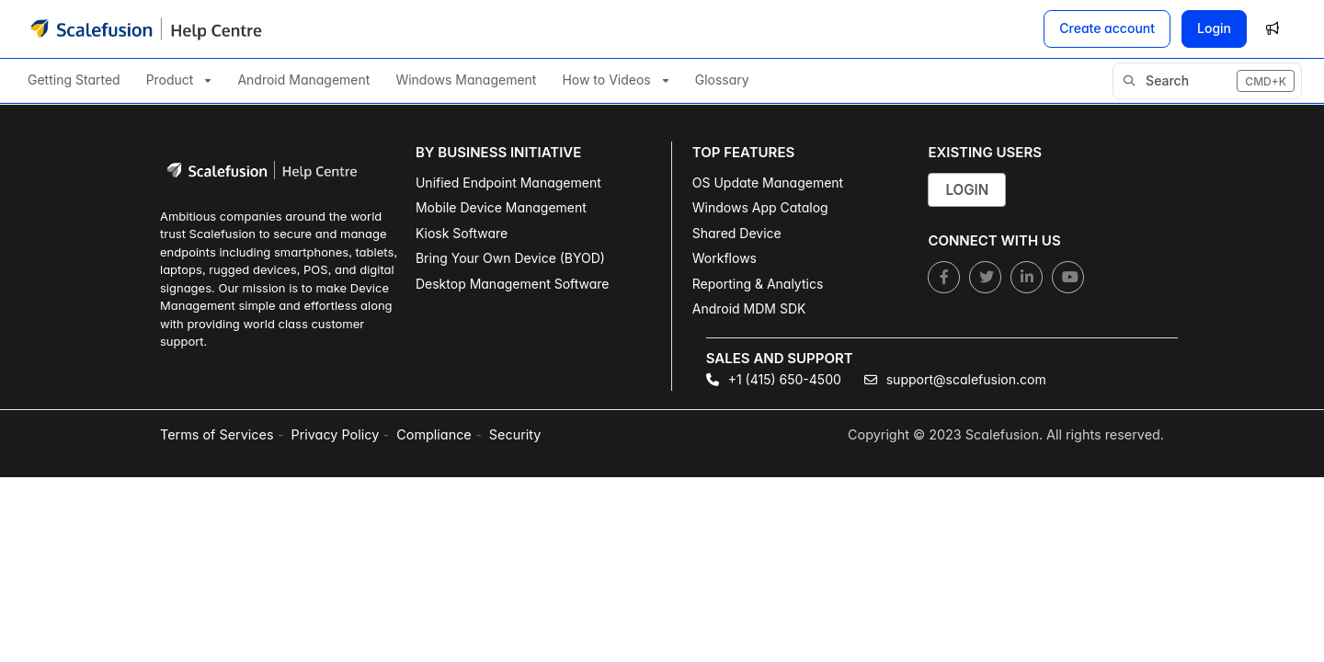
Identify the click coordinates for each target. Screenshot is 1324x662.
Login (1214, 28)
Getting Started (74, 79)
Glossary (722, 79)
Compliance (433, 434)
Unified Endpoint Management (508, 182)
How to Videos (606, 79)
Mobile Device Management (501, 207)
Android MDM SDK (749, 308)
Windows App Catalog (760, 207)
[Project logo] (146, 28)
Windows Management (465, 79)
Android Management (303, 79)
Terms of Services (217, 434)
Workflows (724, 258)
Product (170, 79)
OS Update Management (767, 182)
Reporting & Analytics (758, 283)
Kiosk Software (462, 233)
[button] (1207, 81)
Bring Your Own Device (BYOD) (510, 258)
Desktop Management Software (513, 283)
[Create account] (1107, 28)
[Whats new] (1272, 28)
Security (515, 434)
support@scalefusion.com (955, 379)
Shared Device (737, 233)
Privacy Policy (335, 434)
